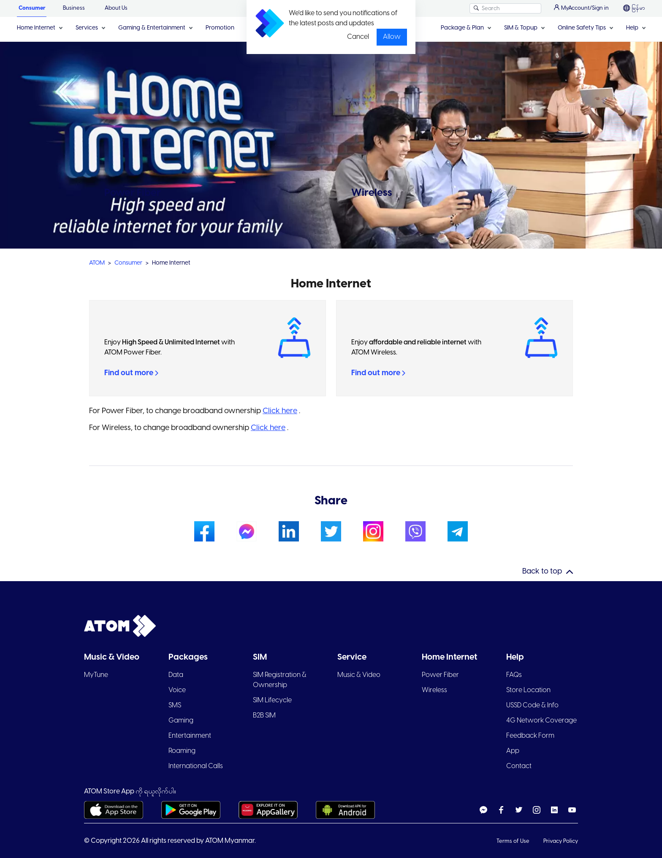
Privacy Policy (560, 841)
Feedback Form (530, 735)
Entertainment (189, 735)
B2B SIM (264, 715)
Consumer (32, 8)
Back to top (542, 572)
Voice (177, 690)
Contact (519, 766)
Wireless (434, 690)
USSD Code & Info (532, 705)
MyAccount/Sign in (581, 8)
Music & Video (358, 675)
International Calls (195, 766)
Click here (280, 411)
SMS (174, 705)
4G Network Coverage (541, 720)
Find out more (131, 373)
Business (74, 8)
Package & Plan (462, 28)
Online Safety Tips (582, 28)
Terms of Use (513, 841)
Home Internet (36, 28)
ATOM (97, 263)
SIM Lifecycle (272, 700)
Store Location (528, 690)
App (512, 751)
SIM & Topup (520, 28)
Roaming (181, 751)
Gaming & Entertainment (151, 28)
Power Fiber (440, 675)
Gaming (180, 720)
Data (175, 675)
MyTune (96, 675)
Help (632, 28)
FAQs (514, 675)
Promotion (220, 28)
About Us (116, 8)
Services (87, 28)
